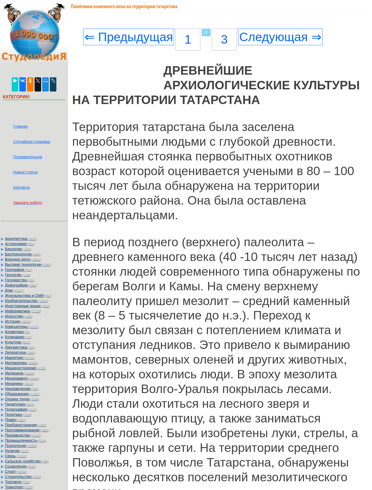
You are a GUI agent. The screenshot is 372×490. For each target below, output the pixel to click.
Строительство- (23, 476)
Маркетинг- (20, 357)
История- (18, 321)
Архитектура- (21, 238)
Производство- (23, 435)
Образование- (22, 394)
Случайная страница (31, 141)
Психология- (21, 445)
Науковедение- (21, 388)
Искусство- (19, 316)
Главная (20, 126)
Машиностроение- (25, 368)
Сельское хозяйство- (27, 461)
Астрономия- (20, 244)
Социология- (20, 466)
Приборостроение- (26, 425)
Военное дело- (23, 259)
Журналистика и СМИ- (28, 295)
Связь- (16, 456)
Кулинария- (18, 337)
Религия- (17, 451)
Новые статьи (25, 172)
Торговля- (18, 482)
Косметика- (17, 332)
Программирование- (27, 430)
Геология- (18, 275)
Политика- (18, 414)
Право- (15, 420)
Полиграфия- (21, 409)
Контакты (21, 187)
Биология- (18, 249)
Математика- (21, 363)
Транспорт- (19, 487)
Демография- (21, 285)
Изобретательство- (27, 301)
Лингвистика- (20, 347)
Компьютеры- (22, 326)
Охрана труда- (22, 399)
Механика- (19, 383)
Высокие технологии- (28, 264)
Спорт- (16, 471)
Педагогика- (20, 404)
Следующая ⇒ (280, 37)
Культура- (18, 342)
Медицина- (20, 373)
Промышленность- (26, 440)
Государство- (20, 280)
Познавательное (27, 157)
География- (18, 269)
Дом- (14, 290)
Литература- (20, 352)
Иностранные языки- (27, 306)
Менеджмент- (22, 378)
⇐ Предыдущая (128, 37)
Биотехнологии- (23, 254)
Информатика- (23, 311)
